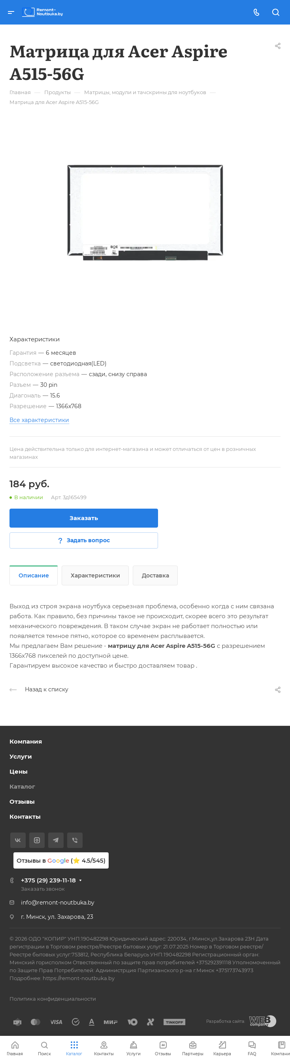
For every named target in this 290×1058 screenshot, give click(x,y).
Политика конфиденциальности (52, 999)
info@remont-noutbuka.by (57, 902)
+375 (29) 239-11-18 (48, 880)
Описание (34, 575)
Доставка (155, 575)
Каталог (22, 786)
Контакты (25, 816)
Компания (25, 741)
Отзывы (22, 801)
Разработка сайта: (225, 1021)
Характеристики (95, 575)
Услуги (20, 756)
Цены (18, 771)
